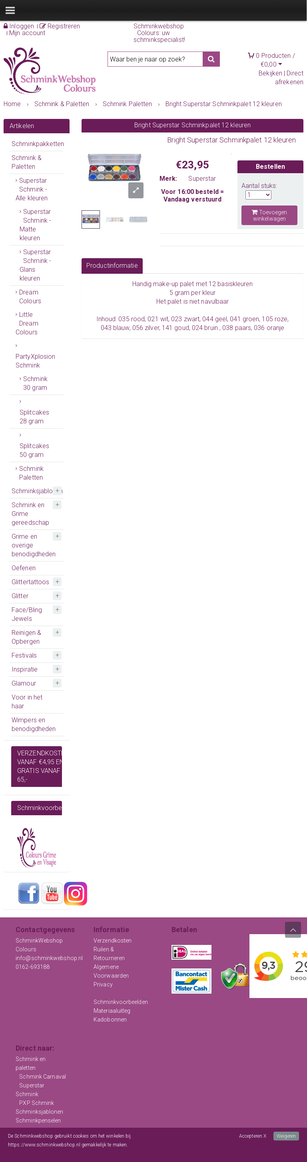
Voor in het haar (27, 702)
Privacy (103, 984)
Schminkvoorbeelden (121, 1002)
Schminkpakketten (38, 144)
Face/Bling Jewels (27, 614)
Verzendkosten (113, 940)
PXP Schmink (36, 1103)
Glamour (24, 683)
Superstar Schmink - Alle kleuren (32, 189)
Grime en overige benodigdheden (34, 545)
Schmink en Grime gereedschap (30, 513)
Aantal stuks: (259, 186)
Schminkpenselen (38, 1120)
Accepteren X (252, 1136)
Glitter (20, 596)
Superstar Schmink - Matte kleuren (35, 225)
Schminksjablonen (37, 491)
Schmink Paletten (31, 473)
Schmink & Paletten (27, 162)
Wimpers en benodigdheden (34, 724)
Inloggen (19, 26)
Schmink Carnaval (42, 1076)
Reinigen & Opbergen (26, 637)
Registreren (60, 26)
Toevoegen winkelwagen (269, 215)
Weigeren (286, 1136)
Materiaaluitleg (112, 1011)
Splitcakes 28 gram (34, 417)
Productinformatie (112, 265)
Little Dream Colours (27, 323)
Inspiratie (25, 669)
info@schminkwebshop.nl (49, 958)
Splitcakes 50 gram (34, 450)
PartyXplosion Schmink (35, 361)
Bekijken (270, 73)
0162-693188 (33, 967)
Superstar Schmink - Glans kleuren (35, 265)
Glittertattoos (30, 582)
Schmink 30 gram (35, 383)
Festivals (24, 655)
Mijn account (27, 33)
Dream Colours (30, 297)
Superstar (202, 178)
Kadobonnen (110, 1019)
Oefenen (24, 568)
